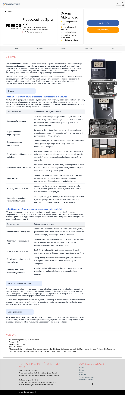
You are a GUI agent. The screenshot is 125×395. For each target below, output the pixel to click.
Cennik (81, 368)
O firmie (16, 48)
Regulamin (82, 375)
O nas (81, 372)
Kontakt (40, 48)
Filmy (112, 48)
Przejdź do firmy (103, 30)
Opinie (63, 48)
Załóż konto (120, 5)
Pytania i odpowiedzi (86, 379)
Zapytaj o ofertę (103, 23)
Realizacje (88, 48)
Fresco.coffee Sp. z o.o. (38, 21)
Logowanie (120, 3)
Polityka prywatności (86, 377)
